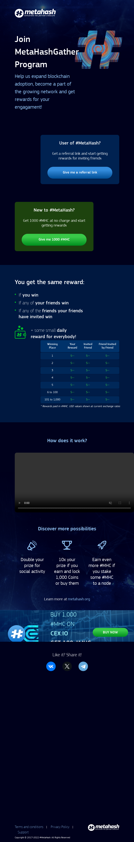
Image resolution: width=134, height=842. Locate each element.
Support (23, 832)
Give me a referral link (80, 172)
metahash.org (79, 599)
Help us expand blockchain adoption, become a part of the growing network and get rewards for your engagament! (45, 92)
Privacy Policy (60, 827)
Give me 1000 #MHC (54, 240)
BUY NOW (110, 632)
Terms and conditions (29, 827)
